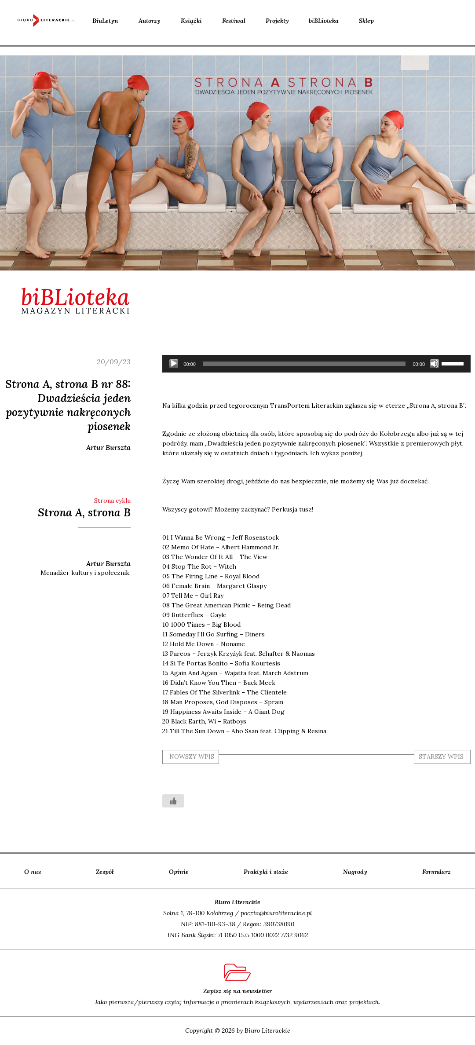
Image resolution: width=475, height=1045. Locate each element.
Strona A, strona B (84, 512)
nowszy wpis (191, 756)
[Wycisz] (434, 363)
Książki (191, 21)
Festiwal (233, 21)
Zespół (105, 872)
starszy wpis (441, 756)
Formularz (436, 872)
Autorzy (150, 21)
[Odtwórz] (173, 363)
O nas (32, 872)
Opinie (179, 872)
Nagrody (355, 872)
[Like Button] (173, 801)
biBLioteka (324, 21)
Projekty (277, 21)
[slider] (304, 364)
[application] (316, 364)
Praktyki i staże (266, 872)
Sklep (366, 21)
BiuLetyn (105, 21)
